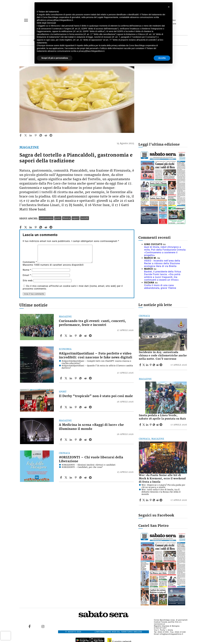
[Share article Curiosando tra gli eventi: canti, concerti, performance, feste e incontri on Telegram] (90, 335)
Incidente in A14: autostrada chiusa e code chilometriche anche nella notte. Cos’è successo (163, 355)
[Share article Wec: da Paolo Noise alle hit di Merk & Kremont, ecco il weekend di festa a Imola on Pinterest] (151, 500)
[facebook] (20, 135)
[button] (168, 7)
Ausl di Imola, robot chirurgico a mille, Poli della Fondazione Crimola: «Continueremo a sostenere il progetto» (165, 251)
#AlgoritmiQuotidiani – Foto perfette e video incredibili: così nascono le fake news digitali (95, 355)
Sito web (28, 280)
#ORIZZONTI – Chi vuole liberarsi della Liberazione (91, 459)
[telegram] (51, 135)
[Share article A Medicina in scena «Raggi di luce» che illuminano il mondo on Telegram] (90, 439)
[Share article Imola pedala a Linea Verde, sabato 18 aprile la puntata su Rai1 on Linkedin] (147, 424)
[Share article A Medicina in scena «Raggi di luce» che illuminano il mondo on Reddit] (86, 439)
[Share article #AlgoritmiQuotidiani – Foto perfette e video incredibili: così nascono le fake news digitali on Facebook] (61, 378)
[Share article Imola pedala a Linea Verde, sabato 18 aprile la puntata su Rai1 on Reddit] (158, 424)
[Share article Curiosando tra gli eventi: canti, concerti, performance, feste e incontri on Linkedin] (71, 335)
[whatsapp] (40, 135)
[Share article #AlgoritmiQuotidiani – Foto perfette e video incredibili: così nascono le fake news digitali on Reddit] (86, 378)
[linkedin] (30, 135)
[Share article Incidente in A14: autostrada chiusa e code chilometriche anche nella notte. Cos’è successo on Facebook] (140, 364)
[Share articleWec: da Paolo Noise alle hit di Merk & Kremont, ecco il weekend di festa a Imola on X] (144, 500)
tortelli (84, 218)
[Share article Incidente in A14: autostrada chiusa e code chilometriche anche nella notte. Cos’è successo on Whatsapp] (154, 364)
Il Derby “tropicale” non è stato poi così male (96, 396)
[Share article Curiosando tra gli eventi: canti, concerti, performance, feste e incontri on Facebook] (61, 335)
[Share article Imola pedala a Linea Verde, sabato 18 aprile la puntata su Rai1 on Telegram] (161, 424)
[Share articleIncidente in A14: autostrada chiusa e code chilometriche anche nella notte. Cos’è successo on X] (144, 364)
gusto (58, 218)
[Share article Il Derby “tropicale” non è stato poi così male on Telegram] (90, 407)
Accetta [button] (162, 58)
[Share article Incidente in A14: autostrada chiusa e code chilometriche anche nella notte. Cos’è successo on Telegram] (161, 364)
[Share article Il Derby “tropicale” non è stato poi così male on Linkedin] (71, 407)
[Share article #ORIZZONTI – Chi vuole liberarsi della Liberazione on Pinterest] (76, 477)
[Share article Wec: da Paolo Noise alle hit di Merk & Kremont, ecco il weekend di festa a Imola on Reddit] (158, 500)
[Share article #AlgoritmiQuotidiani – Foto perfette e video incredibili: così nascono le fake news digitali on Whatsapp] (81, 378)
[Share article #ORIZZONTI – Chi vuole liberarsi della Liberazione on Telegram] (90, 477)
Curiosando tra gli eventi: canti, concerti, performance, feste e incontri (92, 323)
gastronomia (46, 218)
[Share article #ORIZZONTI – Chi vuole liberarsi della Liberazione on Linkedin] (71, 477)
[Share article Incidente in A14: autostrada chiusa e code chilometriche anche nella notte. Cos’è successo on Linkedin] (147, 364)
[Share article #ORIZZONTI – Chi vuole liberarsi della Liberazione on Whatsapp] (81, 477)
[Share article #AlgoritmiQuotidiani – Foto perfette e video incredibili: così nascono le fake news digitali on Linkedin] (71, 378)
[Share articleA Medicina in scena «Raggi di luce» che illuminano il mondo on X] (66, 439)
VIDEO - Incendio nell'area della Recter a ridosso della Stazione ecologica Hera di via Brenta (162, 263)
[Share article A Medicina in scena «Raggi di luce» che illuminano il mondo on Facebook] (61, 439)
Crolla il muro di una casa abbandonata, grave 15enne (160, 286)
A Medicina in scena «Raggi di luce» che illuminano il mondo (91, 427)
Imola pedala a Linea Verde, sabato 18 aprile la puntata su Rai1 (162, 417)
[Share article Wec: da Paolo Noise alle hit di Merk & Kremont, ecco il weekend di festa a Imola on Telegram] (161, 500)
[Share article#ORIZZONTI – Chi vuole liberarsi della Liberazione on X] (66, 477)
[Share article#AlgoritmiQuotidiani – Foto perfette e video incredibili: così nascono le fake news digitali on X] (66, 378)
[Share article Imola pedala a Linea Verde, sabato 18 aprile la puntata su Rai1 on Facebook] (140, 424)
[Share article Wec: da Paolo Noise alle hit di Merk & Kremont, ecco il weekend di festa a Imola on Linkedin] (147, 500)
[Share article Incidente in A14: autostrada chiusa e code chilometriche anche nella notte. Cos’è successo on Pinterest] (151, 364)
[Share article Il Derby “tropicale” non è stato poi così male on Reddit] (86, 407)
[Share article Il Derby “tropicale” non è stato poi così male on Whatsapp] (81, 407)
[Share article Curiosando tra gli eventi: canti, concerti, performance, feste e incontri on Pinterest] (76, 335)
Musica (66, 218)
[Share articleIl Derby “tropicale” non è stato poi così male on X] (66, 407)
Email (27, 275)
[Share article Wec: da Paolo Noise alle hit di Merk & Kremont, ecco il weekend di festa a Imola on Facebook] (140, 500)
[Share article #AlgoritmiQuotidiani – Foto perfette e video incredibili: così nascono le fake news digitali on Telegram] (90, 378)
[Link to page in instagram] (43, 626)
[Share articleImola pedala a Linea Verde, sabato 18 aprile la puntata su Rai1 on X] (144, 424)
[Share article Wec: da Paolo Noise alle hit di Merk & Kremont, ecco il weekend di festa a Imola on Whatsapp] (154, 500)
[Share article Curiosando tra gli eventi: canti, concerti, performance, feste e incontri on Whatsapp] (81, 335)
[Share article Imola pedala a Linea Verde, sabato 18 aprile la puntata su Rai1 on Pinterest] (151, 424)
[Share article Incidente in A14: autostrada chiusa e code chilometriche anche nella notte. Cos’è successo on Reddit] (158, 364)
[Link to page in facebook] (29, 626)
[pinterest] (35, 135)
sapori (75, 218)
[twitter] (25, 135)
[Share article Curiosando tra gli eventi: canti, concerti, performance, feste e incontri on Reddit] (86, 335)
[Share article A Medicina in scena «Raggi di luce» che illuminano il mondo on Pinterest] (76, 439)
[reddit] (46, 135)
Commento (30, 262)
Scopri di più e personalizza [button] (54, 58)
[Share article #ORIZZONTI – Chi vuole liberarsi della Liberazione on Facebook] (61, 477)
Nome (27, 270)
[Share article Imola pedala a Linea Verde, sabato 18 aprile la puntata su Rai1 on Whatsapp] (154, 424)
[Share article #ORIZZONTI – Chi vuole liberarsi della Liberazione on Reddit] (86, 477)
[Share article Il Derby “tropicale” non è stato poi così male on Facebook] (61, 407)
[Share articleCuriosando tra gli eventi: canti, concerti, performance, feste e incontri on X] (66, 335)
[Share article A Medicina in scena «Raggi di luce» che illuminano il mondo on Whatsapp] (81, 439)
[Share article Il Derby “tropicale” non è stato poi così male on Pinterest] (76, 407)
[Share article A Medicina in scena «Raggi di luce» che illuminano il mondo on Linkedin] (71, 439)
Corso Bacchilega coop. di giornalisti (171, 620)
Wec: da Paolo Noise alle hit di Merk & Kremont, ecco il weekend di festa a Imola (162, 478)
